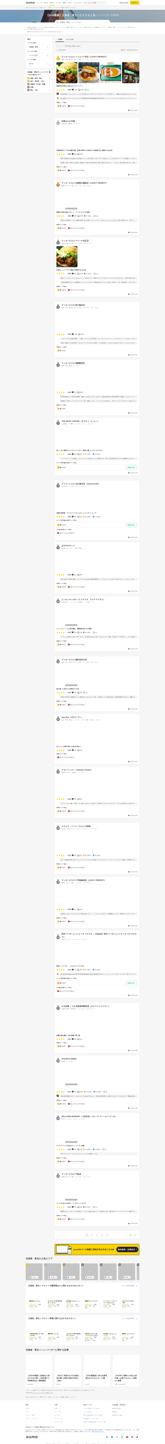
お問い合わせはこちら (97, 1431)
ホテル (46, 3)
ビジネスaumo (87, 1411)
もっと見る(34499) (128, 1286)
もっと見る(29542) (128, 1318)
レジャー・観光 (61, 3)
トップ (39, 3)
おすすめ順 (70, 39)
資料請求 (114, 1411)
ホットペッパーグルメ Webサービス (43, 1392)
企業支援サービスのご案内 (90, 1418)
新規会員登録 (124, 3)
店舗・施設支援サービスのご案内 (92, 1415)
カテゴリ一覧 (58, 1422)
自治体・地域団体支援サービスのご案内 (94, 1422)
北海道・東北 (32, 1258)
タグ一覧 (57, 1415)
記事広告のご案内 (117, 1415)
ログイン (135, 3)
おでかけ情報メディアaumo (91, 1408)
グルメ (52, 3)
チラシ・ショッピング (75, 3)
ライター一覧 (58, 1418)
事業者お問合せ (116, 1408)
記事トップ (58, 1408)
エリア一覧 (58, 1411)
